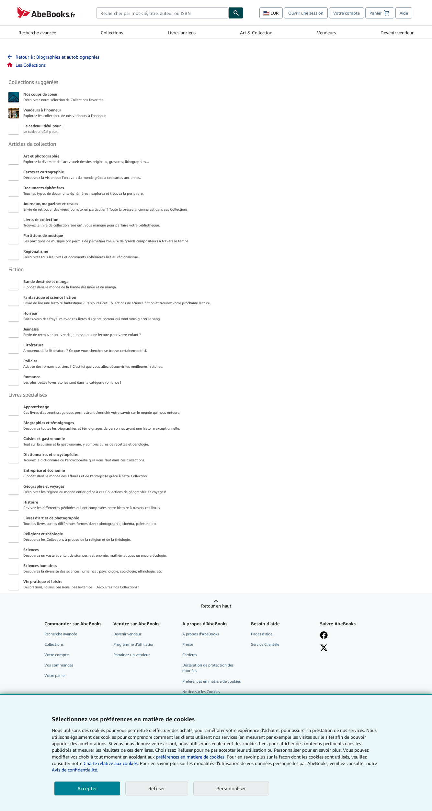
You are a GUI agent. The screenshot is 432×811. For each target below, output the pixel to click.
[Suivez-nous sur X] (350, 647)
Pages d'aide (261, 633)
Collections (112, 32)
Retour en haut (216, 605)
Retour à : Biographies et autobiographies (52, 57)
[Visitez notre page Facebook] (350, 635)
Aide (404, 13)
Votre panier (55, 675)
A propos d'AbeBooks (200, 633)
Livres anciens (182, 32)
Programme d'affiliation (133, 644)
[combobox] (162, 12)
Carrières (189, 654)
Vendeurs (326, 32)
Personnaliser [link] (231, 788)
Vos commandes (58, 665)
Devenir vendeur (397, 32)
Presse (187, 644)
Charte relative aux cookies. (112, 763)
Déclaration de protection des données (207, 668)
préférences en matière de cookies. (190, 756)
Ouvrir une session (306, 13)
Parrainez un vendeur (131, 654)
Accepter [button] (87, 788)
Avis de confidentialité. (75, 769)
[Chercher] (236, 12)
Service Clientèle (265, 644)
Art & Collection (256, 32)
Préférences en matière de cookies (211, 681)
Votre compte (346, 13)
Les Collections (26, 65)
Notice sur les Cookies (201, 691)
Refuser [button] (156, 788)
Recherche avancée (37, 32)
